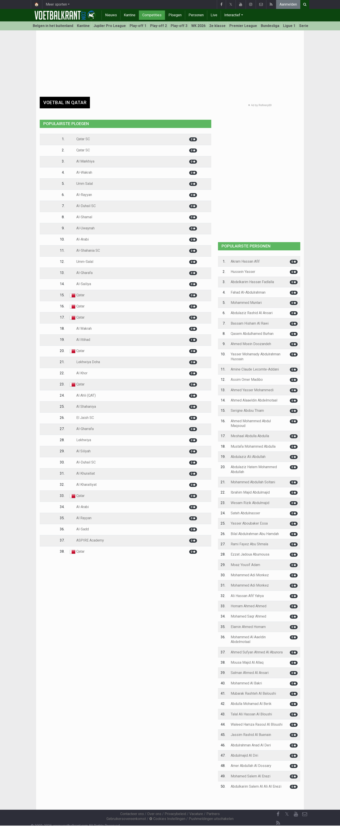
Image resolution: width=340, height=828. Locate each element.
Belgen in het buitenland (53, 26)
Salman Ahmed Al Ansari (250, 673)
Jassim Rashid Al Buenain (251, 735)
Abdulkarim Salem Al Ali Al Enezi (256, 786)
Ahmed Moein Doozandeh (251, 344)
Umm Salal (81, 183)
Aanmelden (288, 4)
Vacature (196, 814)
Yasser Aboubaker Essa (249, 523)
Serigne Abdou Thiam (247, 410)
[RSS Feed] (278, 823)
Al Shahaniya (83, 406)
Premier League (243, 26)
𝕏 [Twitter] (287, 814)
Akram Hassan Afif (245, 261)
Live (214, 15)
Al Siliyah (80, 451)
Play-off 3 (179, 26)
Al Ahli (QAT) (83, 395)
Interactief (232, 15)
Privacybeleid (175, 814)
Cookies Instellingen (167, 819)
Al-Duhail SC (83, 206)
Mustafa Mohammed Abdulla (253, 446)
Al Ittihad (80, 340)
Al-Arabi (79, 239)
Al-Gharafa (81, 273)
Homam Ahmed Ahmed (248, 606)
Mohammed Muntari (246, 303)
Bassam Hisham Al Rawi (250, 323)
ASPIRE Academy (87, 540)
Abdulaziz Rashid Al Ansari (252, 313)
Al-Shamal (81, 217)
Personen (196, 15)
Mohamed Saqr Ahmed (248, 616)
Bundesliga (270, 26)
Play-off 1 (138, 26)
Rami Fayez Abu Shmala (249, 544)
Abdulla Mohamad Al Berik (251, 704)
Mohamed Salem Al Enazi (250, 776)
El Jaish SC (82, 418)
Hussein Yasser (243, 272)
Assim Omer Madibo (247, 379)
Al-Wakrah (81, 172)
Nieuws (111, 15)
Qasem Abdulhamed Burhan (252, 334)
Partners (213, 814)
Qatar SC (80, 139)
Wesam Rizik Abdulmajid (250, 503)
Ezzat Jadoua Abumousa (250, 554)
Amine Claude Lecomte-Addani (255, 369)
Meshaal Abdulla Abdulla (250, 436)
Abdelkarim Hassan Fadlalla (252, 282)
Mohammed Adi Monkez (250, 575)
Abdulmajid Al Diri (244, 755)
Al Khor (78, 373)
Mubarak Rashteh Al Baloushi (253, 693)
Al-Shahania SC (85, 250)
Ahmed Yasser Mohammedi (252, 390)
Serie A (305, 26)
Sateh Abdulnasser (245, 513)
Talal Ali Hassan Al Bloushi (251, 714)
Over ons (154, 814)
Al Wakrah (81, 328)
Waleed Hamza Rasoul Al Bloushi (256, 724)
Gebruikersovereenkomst (126, 819)
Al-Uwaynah (82, 228)
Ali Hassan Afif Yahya (247, 596)
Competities (152, 15)
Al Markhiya (82, 161)
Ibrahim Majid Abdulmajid (250, 492)
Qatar (77, 295)
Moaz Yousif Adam (245, 565)
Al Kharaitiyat (83, 484)
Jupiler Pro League (109, 26)
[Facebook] (278, 814)
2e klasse (217, 26)
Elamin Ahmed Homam (248, 627)
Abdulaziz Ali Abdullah (248, 457)
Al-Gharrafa (82, 429)
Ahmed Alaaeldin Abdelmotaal (254, 400)
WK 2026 (198, 26)
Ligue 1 (289, 26)
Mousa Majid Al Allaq (247, 662)
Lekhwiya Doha (85, 362)
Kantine (129, 15)
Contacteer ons (132, 814)
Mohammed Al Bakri (246, 683)
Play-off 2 (158, 26)
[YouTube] (295, 814)
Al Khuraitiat (82, 473)
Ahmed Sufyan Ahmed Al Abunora (257, 652)
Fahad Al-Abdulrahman (248, 292)
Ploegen (175, 15)
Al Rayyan (80, 518)
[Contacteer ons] (304, 814)
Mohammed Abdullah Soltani (253, 482)
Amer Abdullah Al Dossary (251, 766)
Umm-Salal (81, 262)
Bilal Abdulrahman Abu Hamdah (255, 534)
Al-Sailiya (80, 284)
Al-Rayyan (81, 195)
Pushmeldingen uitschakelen (211, 819)
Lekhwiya (80, 440)
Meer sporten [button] (56, 4)
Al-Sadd (79, 529)
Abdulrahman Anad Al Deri (251, 745)
